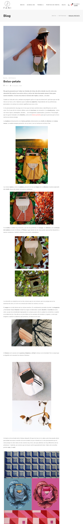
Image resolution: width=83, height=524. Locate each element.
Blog (5, 78)
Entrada (12, 78)
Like (6, 85)
